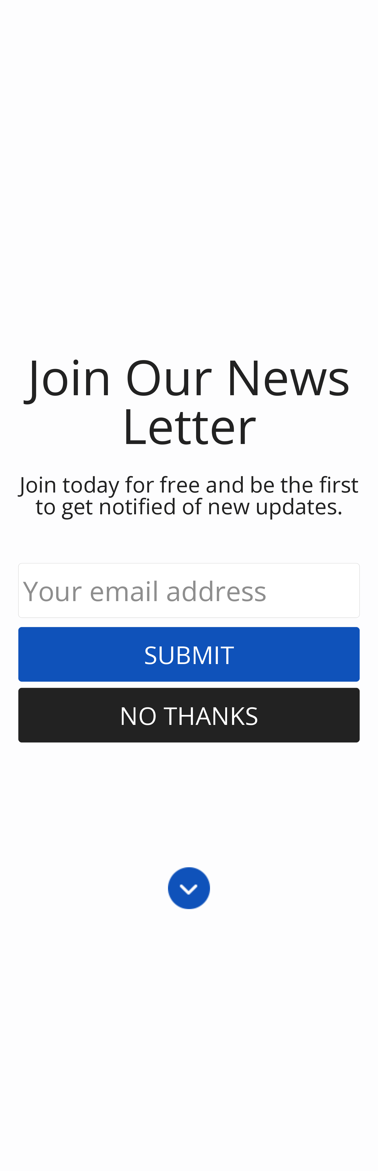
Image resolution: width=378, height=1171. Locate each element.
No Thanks (189, 715)
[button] (189, 400)
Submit (189, 654)
